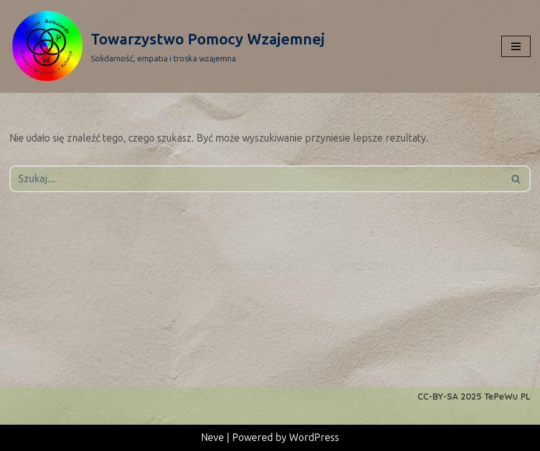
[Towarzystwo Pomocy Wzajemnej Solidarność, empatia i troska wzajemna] (167, 46)
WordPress (314, 437)
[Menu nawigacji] (516, 46)
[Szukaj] (255, 178)
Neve (212, 437)
